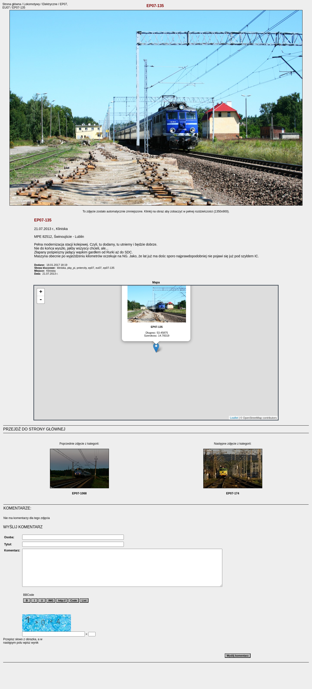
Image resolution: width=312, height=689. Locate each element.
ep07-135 (109, 267)
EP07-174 (232, 493)
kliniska (61, 267)
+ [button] (40, 292)
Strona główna (11, 4)
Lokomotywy (32, 4)
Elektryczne (49, 4)
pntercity (82, 267)
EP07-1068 (79, 493)
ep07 (91, 267)
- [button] (40, 299)
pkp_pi (71, 267)
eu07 (98, 267)
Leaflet (234, 417)
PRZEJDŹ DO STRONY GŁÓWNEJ (34, 429)
